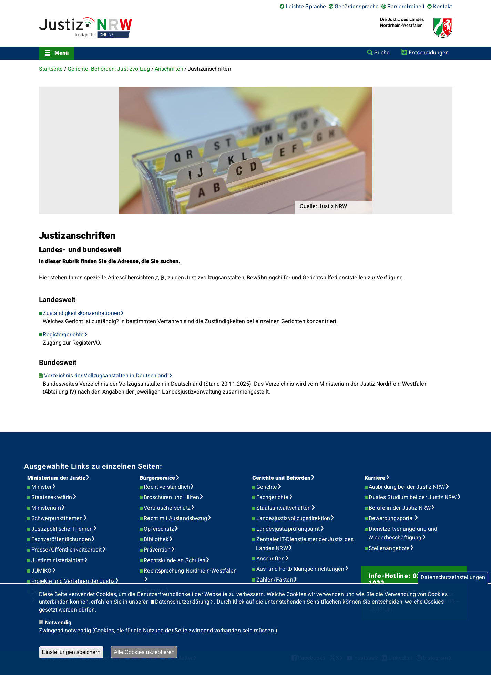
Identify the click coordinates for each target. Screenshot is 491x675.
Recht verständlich (167, 487)
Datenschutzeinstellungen (453, 578)
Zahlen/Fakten (274, 580)
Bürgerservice (157, 478)
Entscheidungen (429, 53)
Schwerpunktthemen (57, 518)
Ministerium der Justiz (56, 478)
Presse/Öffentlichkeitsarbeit (66, 550)
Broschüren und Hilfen (171, 497)
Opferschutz (159, 529)
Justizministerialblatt (57, 560)
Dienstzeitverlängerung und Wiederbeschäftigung (402, 533)
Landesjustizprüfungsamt (288, 529)
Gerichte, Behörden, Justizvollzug (109, 69)
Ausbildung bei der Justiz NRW (407, 487)
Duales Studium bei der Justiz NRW (413, 497)
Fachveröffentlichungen (61, 539)
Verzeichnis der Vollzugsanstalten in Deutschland (106, 375)
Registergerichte (63, 334)
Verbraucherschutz (167, 508)
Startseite (51, 69)
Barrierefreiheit (405, 6)
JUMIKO (41, 571)
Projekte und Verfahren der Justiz (73, 581)
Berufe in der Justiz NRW (400, 508)
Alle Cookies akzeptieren (144, 652)
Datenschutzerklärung (182, 602)
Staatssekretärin (51, 497)
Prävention (157, 550)
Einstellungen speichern (71, 652)
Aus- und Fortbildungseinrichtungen (300, 569)
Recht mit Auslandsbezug (175, 518)
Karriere (375, 478)
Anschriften (169, 69)
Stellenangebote (389, 548)
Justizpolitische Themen (62, 529)
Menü (61, 53)
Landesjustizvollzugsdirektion (293, 518)
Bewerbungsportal (391, 518)
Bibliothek (156, 539)
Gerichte (266, 487)
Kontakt (442, 6)
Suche (382, 53)
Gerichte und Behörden (281, 478)
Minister (41, 487)
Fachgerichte (272, 497)
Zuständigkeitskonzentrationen (81, 313)
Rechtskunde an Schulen (174, 560)
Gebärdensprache (357, 6)
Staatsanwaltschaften (283, 508)
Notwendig (58, 622)
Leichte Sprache (306, 6)
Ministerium (46, 508)
